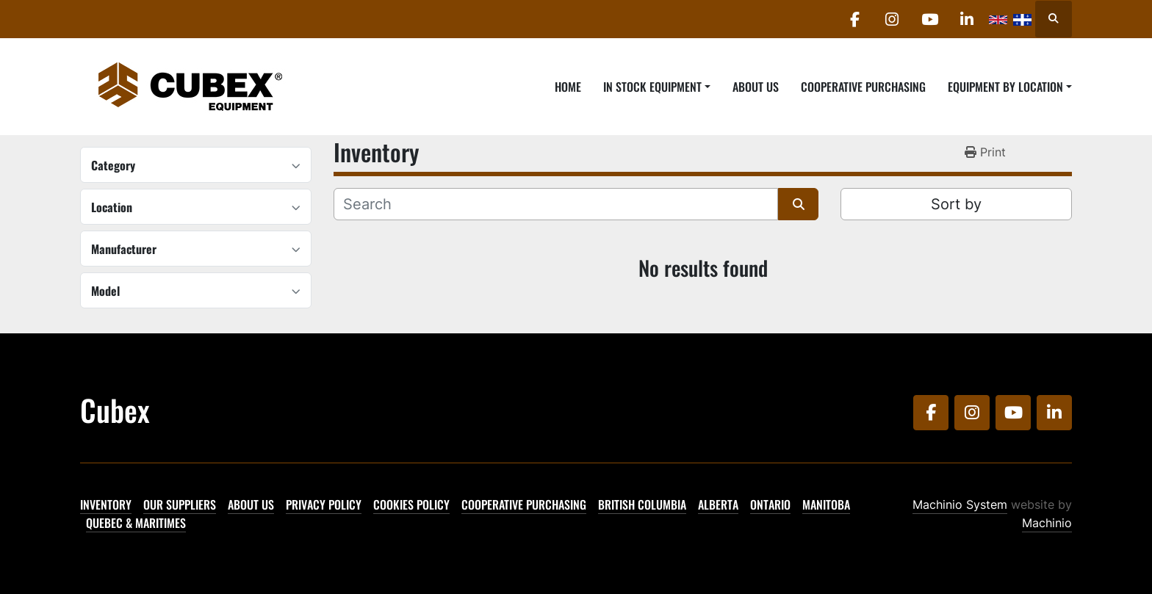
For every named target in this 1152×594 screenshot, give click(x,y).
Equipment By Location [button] (1005, 86)
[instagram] (892, 19)
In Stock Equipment (652, 86)
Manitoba (826, 504)
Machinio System (959, 504)
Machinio (1047, 522)
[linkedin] (966, 19)
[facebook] (854, 19)
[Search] (556, 204)
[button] (656, 86)
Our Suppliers (179, 504)
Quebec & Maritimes (136, 523)
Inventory (106, 504)
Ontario (770, 504)
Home (568, 86)
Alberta (718, 504)
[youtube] (929, 19)
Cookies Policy (411, 504)
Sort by (956, 204)
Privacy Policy (323, 504)
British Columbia (642, 504)
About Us (755, 86)
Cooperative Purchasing (863, 86)
